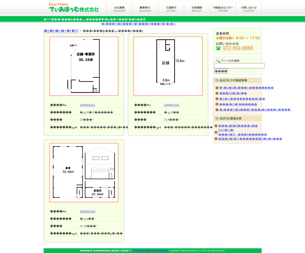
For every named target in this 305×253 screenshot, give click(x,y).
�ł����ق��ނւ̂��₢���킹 (249, 7)
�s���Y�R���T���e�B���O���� (255, 109)
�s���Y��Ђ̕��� (223, 7)
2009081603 (87, 211)
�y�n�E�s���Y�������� (246, 87)
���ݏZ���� (233, 93)
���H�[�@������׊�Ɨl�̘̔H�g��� (250, 138)
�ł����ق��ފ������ (75, 7)
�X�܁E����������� (242, 98)
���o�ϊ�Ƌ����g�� (238, 125)
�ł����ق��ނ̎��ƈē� (145, 7)
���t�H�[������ (238, 104)
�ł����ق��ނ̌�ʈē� (171, 7)
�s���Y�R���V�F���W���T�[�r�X (138, 24)
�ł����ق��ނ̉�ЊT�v (119, 7)
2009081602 (171, 105)
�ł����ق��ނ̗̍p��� (197, 7)
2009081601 (87, 105)
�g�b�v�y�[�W (61, 31)
